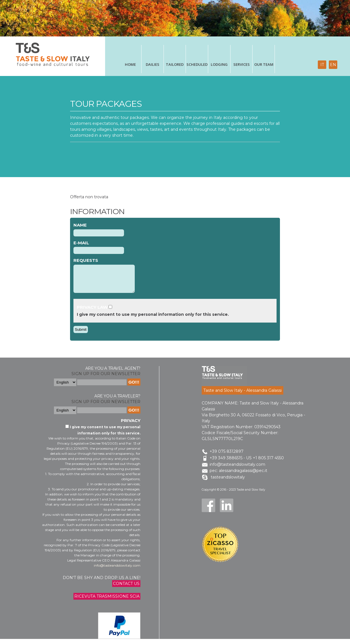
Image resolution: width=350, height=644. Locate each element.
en (333, 64)
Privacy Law (92, 312)
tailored (175, 64)
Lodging (219, 64)
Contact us (126, 588)
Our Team (263, 64)
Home (130, 64)
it (322, 64)
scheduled (197, 64)
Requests (85, 260)
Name (80, 225)
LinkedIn (226, 510)
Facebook (208, 510)
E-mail (81, 242)
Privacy (130, 425)
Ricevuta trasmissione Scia (107, 601)
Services (241, 64)
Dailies (152, 64)
